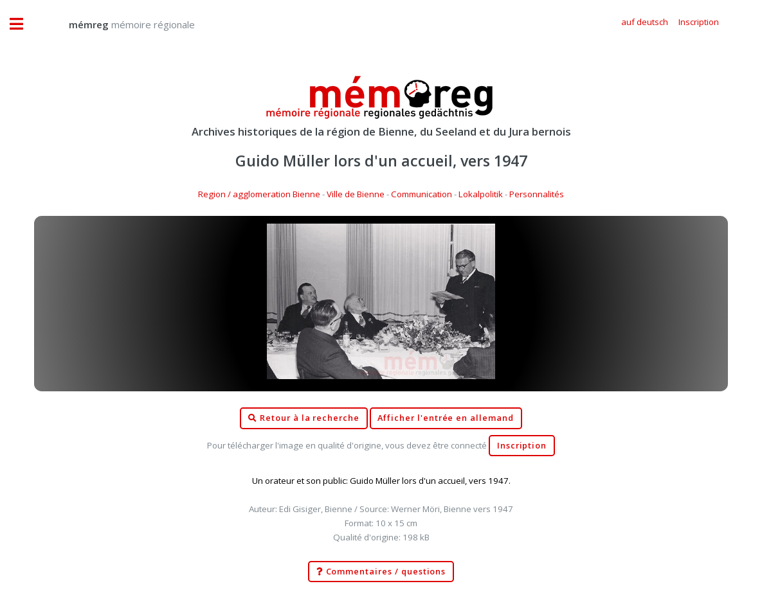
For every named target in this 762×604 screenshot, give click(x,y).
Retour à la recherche (303, 418)
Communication (421, 194)
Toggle (23, 24)
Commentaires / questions (381, 571)
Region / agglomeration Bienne (259, 194)
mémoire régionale (119, 24)
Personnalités (536, 194)
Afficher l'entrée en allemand (445, 418)
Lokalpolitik (480, 194)
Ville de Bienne (356, 194)
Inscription (522, 445)
